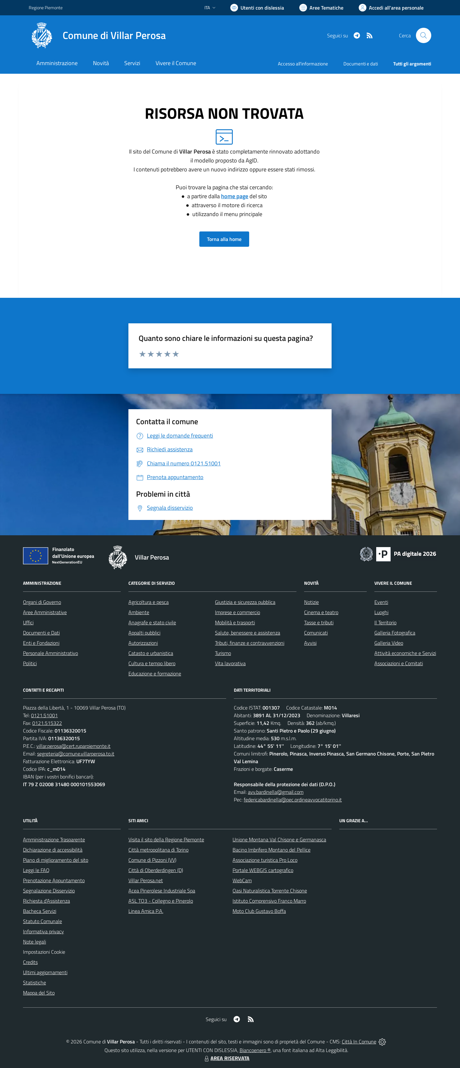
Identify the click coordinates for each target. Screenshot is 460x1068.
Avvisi (310, 643)
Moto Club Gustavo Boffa (259, 911)
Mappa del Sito (39, 993)
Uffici (28, 622)
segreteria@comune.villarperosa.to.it (75, 753)
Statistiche (34, 982)
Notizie (311, 602)
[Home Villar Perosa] (97, 35)
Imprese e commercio (237, 612)
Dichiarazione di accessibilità (52, 850)
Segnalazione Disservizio (49, 890)
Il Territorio (385, 622)
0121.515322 (47, 723)
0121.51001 (44, 715)
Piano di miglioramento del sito (55, 860)
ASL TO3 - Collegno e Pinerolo (160, 901)
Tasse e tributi (319, 622)
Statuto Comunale (42, 921)
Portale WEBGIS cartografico (263, 870)
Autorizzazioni (143, 643)
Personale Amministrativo (50, 653)
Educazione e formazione (154, 673)
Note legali (34, 941)
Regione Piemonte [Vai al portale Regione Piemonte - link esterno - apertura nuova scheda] (46, 7)
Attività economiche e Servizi (405, 653)
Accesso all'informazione (303, 63)
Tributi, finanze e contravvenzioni (249, 643)
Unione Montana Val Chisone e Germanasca (279, 839)
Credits (30, 962)
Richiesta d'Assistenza (46, 901)
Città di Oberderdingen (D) (155, 870)
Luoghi (381, 612)
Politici (30, 663)
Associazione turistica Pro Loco (265, 860)
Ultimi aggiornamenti (45, 972)
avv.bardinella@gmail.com (275, 792)
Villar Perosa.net (145, 880)
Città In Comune (359, 1041)
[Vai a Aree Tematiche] (321, 7)
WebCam (242, 880)
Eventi (381, 602)
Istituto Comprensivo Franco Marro (269, 901)
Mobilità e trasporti (235, 622)
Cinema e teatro (321, 612)
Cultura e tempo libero (151, 663)
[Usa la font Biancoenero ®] (257, 7)
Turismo (223, 653)
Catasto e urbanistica (150, 653)
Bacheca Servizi (39, 911)
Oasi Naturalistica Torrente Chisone (270, 890)
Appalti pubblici (144, 632)
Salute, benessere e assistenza (247, 632)
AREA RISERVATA (226, 1058)
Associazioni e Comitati (398, 663)
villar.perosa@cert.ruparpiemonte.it (73, 746)
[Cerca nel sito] (423, 35)
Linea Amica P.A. (145, 911)
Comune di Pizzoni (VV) (152, 860)
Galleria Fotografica (394, 632)
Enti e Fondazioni (41, 643)
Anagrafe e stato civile (152, 622)
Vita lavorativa (230, 663)
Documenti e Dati (41, 632)
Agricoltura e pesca (148, 602)
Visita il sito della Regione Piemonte (166, 839)
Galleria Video (388, 643)
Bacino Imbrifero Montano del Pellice (271, 850)
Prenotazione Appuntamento (54, 880)
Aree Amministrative (45, 612)
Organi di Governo (42, 602)
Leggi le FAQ (36, 870)
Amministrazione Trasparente (54, 839)
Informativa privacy (43, 931)
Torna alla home (224, 239)
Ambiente (138, 612)
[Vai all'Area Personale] (391, 7)
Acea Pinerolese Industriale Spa (161, 890)
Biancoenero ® (255, 1050)
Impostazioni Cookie (44, 952)
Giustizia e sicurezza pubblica (245, 602)
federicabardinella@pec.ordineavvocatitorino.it (293, 799)
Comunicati (316, 632)
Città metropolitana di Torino (158, 850)
